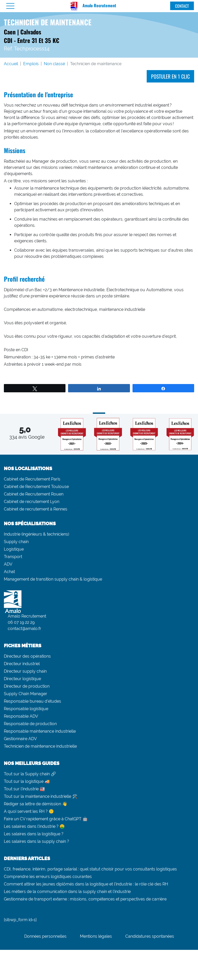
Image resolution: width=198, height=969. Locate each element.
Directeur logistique (22, 678)
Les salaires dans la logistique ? (33, 833)
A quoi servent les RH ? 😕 (29, 811)
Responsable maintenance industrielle (40, 731)
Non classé (54, 63)
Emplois (31, 63)
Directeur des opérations (27, 656)
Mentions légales (96, 936)
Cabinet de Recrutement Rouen (33, 494)
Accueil (11, 63)
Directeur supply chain (25, 671)
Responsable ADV (21, 716)
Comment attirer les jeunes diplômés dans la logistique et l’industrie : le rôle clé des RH (86, 884)
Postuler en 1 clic (170, 76)
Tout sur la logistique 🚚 (27, 781)
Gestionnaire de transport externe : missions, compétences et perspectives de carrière (85, 899)
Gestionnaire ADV (20, 738)
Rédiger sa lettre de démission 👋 (35, 803)
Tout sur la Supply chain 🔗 (30, 773)
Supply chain (16, 541)
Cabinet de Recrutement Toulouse (36, 486)
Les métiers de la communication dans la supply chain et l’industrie (67, 891)
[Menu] (10, 6)
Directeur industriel (22, 663)
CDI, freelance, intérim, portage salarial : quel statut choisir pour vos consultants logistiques (90, 869)
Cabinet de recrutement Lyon (31, 501)
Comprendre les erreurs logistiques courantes (48, 876)
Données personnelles (45, 936)
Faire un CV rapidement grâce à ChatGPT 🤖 (46, 818)
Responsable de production (30, 723)
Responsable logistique (26, 708)
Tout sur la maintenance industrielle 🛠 (40, 796)
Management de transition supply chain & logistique (53, 579)
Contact (182, 6)
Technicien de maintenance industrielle (40, 746)
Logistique (14, 549)
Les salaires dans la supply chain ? (36, 841)
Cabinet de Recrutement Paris (32, 479)
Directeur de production (27, 686)
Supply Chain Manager (25, 693)
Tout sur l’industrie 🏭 (24, 788)
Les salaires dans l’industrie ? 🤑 (34, 826)
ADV (8, 564)
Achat (9, 571)
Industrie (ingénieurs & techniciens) (36, 534)
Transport (13, 556)
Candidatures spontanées (149, 936)
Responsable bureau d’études (32, 701)
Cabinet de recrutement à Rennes (35, 509)
